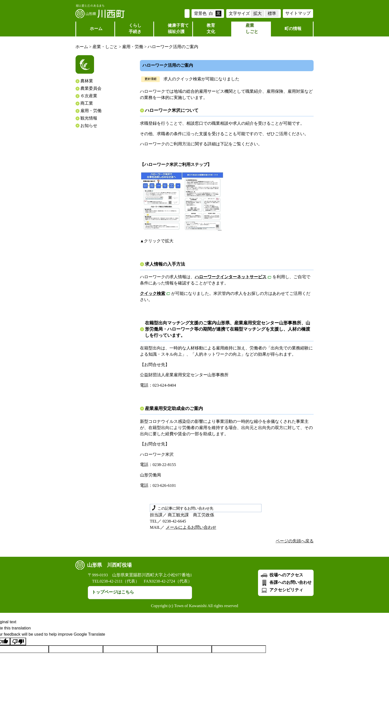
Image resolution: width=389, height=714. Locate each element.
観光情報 (88, 118)
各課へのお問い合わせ (286, 582)
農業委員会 (90, 88)
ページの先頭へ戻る (295, 541)
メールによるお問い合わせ (191, 527)
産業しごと (252, 28)
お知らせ (88, 125)
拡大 (257, 13)
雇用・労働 (132, 46)
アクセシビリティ (281, 590)
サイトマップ (298, 13)
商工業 (86, 103)
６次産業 (88, 95)
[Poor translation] (18, 641)
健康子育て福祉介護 (178, 28)
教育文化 (211, 28)
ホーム (96, 28)
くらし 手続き (135, 28)
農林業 (86, 81)
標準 (272, 13)
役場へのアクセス (281, 575)
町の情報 (293, 28)
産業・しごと (105, 46)
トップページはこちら (113, 592)
